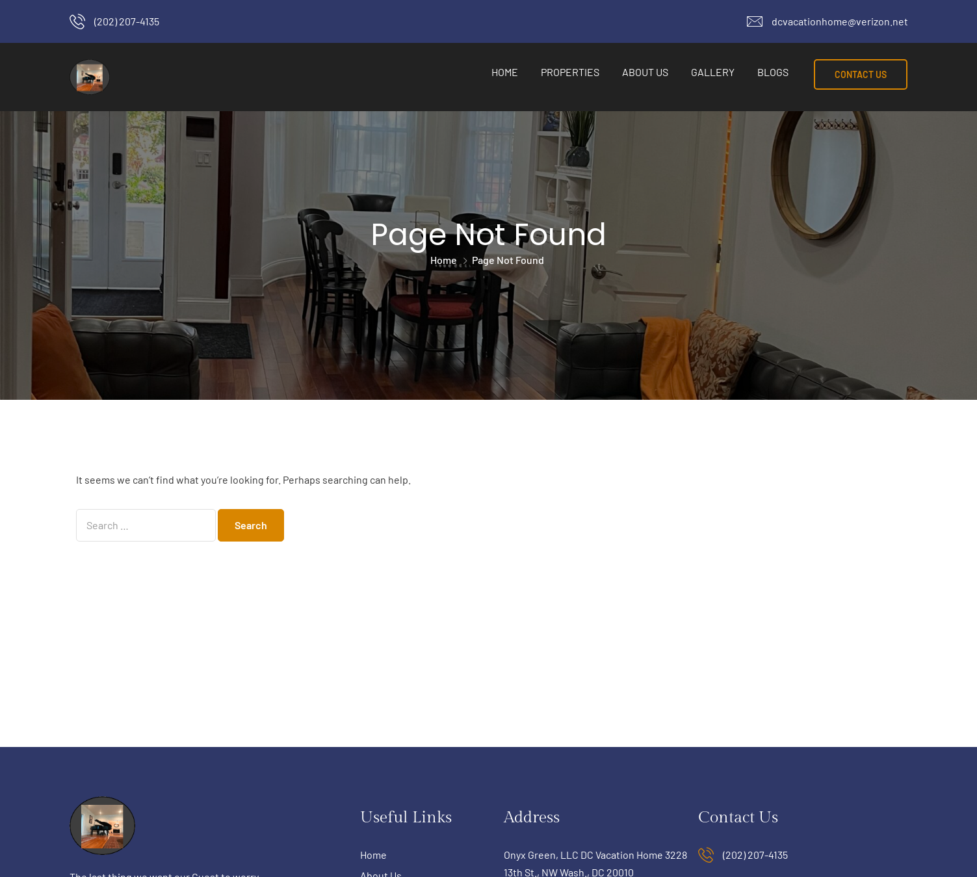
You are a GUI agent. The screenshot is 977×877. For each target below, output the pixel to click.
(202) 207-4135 (126, 21)
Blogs (772, 72)
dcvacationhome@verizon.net (840, 21)
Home (504, 72)
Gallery (713, 72)
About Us (645, 72)
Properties (570, 72)
